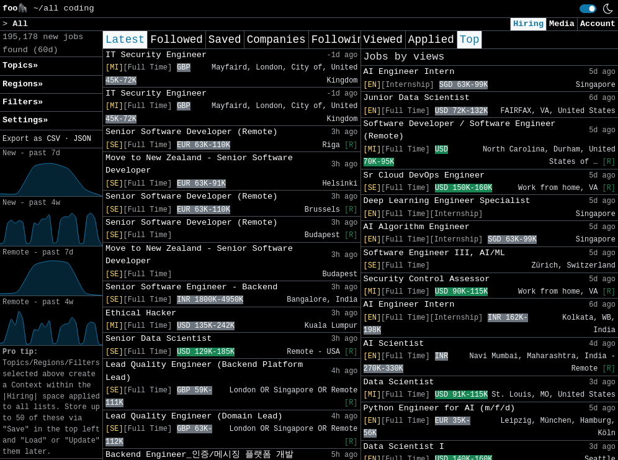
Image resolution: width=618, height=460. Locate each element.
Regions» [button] (22, 84)
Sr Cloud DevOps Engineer (424, 175)
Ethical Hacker (140, 313)
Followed (176, 40)
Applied (431, 40)
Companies (276, 40)
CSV (53, 139)
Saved (224, 40)
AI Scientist (394, 343)
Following (340, 40)
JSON (82, 139)
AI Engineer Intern (409, 71)
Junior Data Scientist (417, 97)
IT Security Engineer (156, 55)
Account (598, 24)
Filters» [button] (22, 102)
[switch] (588, 8)
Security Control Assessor (427, 279)
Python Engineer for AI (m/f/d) (440, 408)
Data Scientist (399, 382)
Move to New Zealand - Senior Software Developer (199, 164)
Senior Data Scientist (158, 338)
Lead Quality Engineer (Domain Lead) (194, 416)
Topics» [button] (20, 65)
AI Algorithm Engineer (417, 227)
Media (562, 24)
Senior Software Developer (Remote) (191, 132)
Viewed (383, 40)
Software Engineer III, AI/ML (434, 253)
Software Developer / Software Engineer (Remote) (460, 130)
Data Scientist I (404, 446)
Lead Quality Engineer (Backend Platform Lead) (204, 371)
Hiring (528, 24)
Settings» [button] (25, 120)
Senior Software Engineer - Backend (191, 287)
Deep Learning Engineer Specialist (447, 200)
